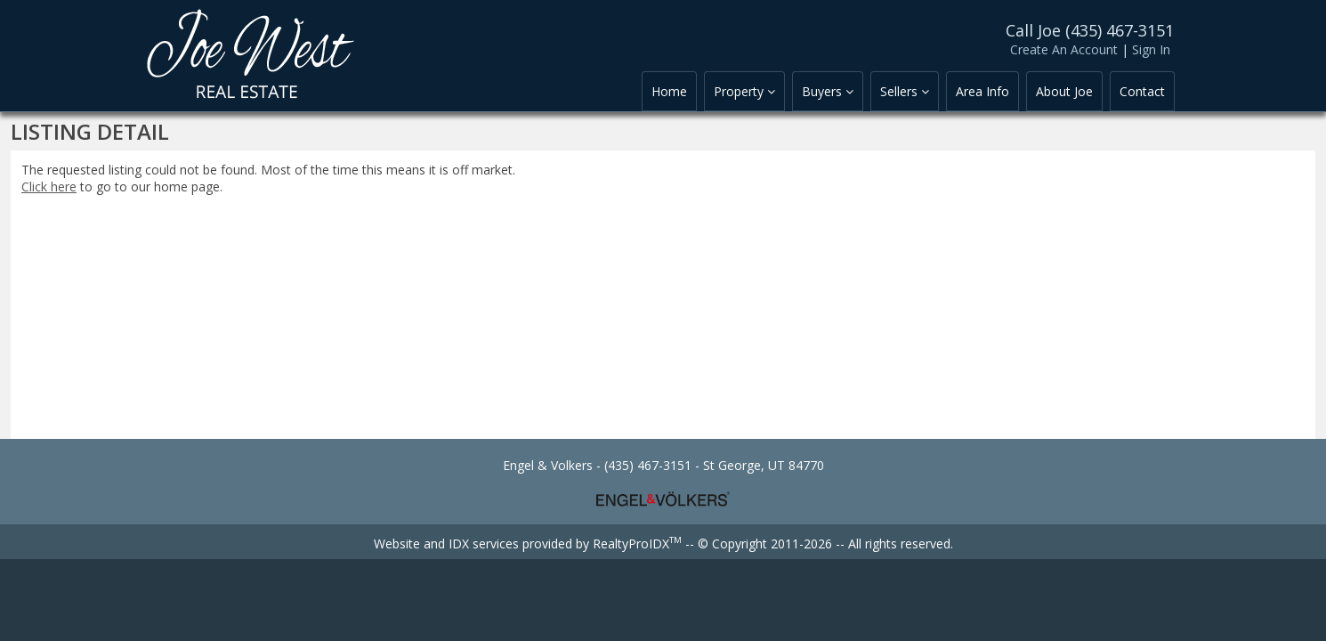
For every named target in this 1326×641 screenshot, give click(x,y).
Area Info (982, 91)
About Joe (1064, 91)
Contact (1142, 91)
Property (744, 91)
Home (669, 91)
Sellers (904, 91)
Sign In (1151, 49)
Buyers (827, 91)
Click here (49, 186)
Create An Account (1064, 49)
